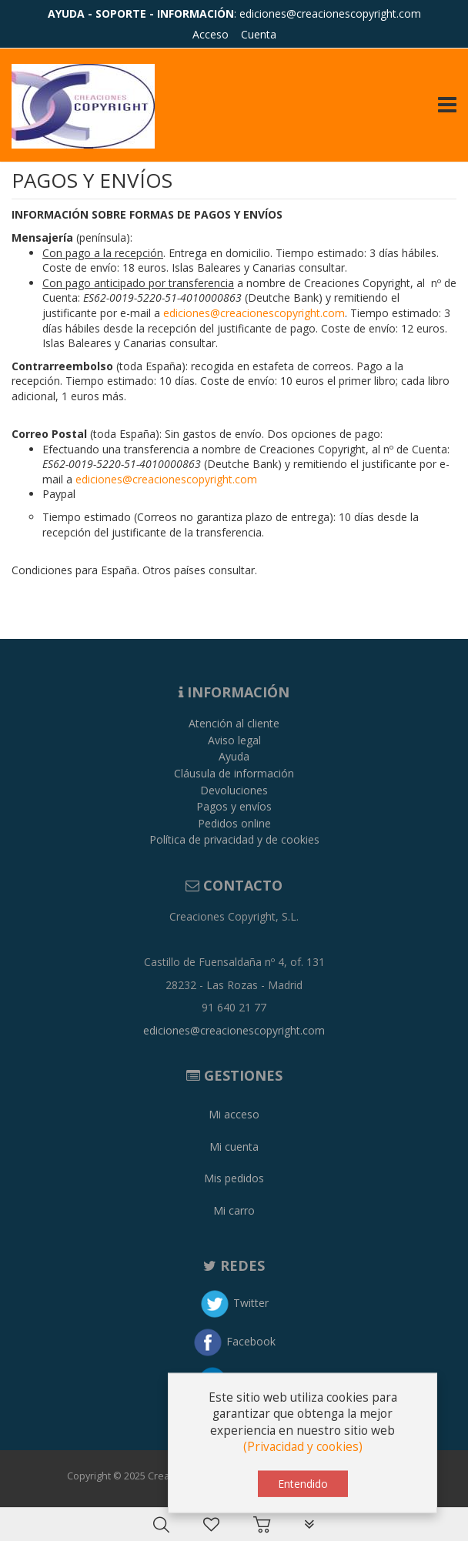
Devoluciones (234, 790)
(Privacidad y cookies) (303, 1452)
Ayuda (234, 756)
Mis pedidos (234, 1178)
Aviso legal (234, 740)
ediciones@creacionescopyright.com (330, 13)
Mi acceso (234, 1114)
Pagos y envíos (234, 806)
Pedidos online (234, 823)
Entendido (303, 1488)
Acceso (210, 34)
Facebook (251, 1341)
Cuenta (258, 34)
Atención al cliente (234, 723)
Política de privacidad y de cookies (234, 839)
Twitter (251, 1302)
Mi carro (234, 1210)
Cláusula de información (234, 773)
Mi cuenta (234, 1146)
